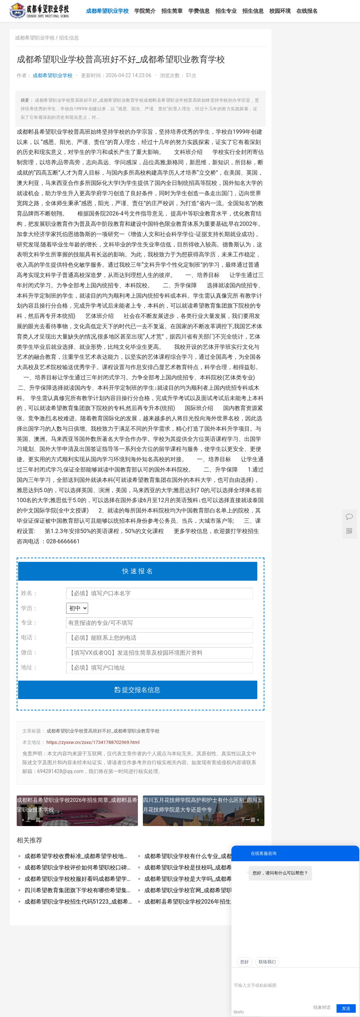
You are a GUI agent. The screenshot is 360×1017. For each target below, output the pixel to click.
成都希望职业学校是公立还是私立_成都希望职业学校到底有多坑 (282, 822)
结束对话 (322, 1007)
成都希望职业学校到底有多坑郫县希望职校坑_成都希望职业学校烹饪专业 (308, 832)
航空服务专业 (321, 622)
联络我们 (267, 961)
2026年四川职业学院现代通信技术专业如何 (324, 383)
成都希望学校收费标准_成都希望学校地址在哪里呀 (75, 887)
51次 (191, 75)
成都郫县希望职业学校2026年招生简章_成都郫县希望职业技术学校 (72, 835)
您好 (244, 961)
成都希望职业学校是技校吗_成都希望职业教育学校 (186, 898)
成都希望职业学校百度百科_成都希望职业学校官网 (282, 811)
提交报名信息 (129, 720)
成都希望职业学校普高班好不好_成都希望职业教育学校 (103, 762)
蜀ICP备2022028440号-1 (34, 1005)
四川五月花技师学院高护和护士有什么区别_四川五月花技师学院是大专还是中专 (188, 835)
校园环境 (285, 11)
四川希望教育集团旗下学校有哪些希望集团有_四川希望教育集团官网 (75, 921)
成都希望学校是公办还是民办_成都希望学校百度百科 (334, 822)
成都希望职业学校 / (37, 38)
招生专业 (231, 11)
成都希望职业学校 (113, 11)
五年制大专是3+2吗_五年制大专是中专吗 (325, 522)
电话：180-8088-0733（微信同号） (49, 994)
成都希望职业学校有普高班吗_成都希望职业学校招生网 (334, 832)
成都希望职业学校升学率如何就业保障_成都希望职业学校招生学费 (308, 822)
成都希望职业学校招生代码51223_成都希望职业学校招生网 (75, 932)
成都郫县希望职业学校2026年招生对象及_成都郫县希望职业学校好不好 (186, 932)
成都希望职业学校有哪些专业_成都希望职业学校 (282, 843)
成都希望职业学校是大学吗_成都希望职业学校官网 (186, 909)
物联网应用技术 (323, 733)
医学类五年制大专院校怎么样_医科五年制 (324, 494)
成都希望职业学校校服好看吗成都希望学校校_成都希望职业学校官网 (75, 909)
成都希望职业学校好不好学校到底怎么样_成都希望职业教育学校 (308, 843)
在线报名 (312, 11)
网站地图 (67, 1005)
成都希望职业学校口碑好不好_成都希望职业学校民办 (282, 832)
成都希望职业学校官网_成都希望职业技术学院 (186, 921)
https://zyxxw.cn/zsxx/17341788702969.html (93, 773)
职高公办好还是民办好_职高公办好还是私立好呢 (308, 811)
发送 (346, 1008)
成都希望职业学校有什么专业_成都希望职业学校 (186, 887)
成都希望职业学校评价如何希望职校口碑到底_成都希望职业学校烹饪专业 (75, 898)
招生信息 (258, 11)
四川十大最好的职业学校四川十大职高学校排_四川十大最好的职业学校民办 (334, 811)
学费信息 (204, 11)
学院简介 (150, 11)
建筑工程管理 (321, 678)
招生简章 (177, 11)
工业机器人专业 (323, 761)
